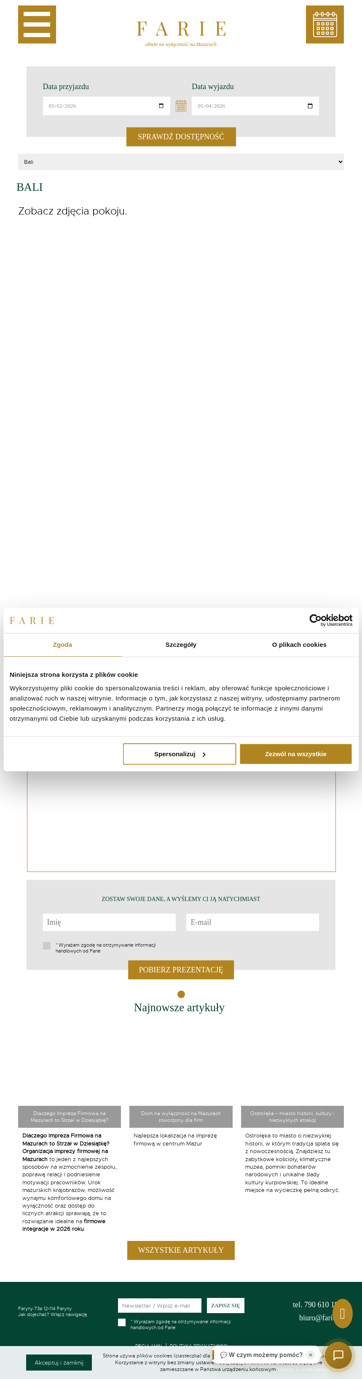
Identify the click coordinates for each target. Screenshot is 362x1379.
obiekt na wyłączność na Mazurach (181, 44)
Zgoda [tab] (62, 644)
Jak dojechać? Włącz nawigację (62, 1311)
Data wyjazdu (212, 86)
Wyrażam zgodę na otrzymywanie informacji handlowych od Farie (106, 948)
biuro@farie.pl (321, 1318)
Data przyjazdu (66, 86)
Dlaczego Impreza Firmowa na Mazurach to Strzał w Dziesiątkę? (69, 1117)
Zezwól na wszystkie (296, 753)
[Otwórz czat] (338, 1355)
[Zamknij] (310, 1355)
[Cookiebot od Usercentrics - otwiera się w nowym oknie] (315, 620)
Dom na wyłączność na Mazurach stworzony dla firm (181, 1117)
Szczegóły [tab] (181, 644)
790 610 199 (317, 1304)
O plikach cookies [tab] (299, 644)
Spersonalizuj (180, 753)
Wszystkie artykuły (181, 1250)
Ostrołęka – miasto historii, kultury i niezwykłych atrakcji (292, 1117)
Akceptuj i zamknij (59, 1362)
